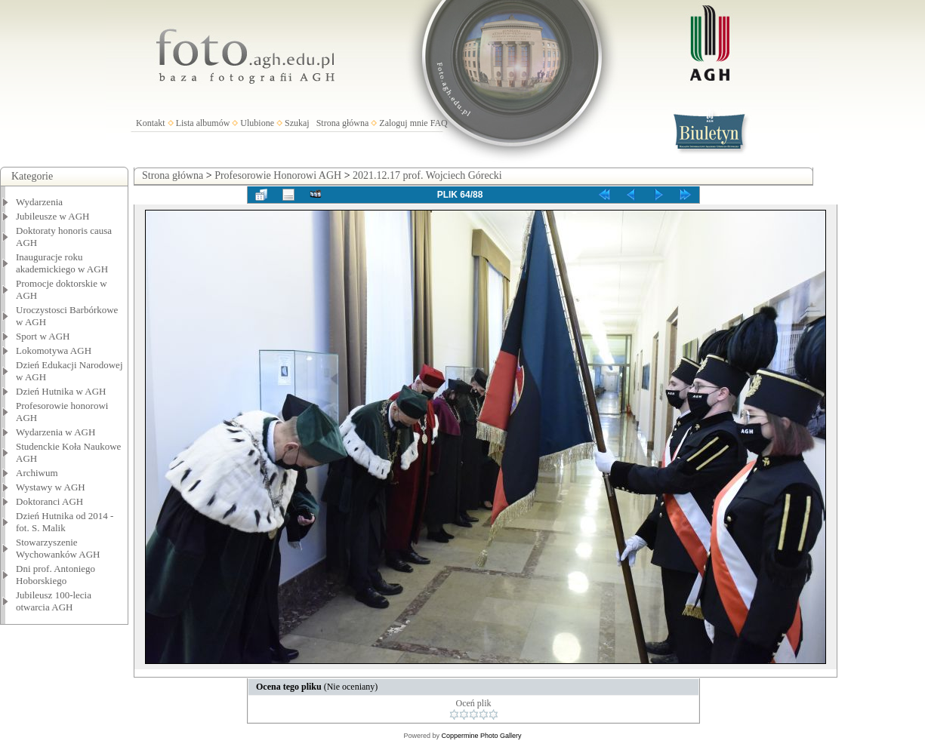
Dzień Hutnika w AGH (61, 391)
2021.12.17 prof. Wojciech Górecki (427, 175)
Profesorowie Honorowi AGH (277, 175)
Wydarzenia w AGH (55, 432)
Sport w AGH (43, 336)
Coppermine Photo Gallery (481, 735)
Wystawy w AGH (50, 487)
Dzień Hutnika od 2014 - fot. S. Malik (64, 521)
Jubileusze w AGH (53, 216)
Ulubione (257, 123)
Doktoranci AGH (49, 501)
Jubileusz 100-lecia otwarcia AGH (53, 601)
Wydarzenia (39, 202)
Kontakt (150, 123)
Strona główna (342, 123)
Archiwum (37, 472)
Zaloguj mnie (403, 123)
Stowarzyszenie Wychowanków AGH (58, 548)
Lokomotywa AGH (53, 350)
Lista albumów (203, 123)
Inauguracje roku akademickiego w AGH (62, 263)
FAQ (439, 123)
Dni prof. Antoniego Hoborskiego (55, 574)
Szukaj (297, 123)
